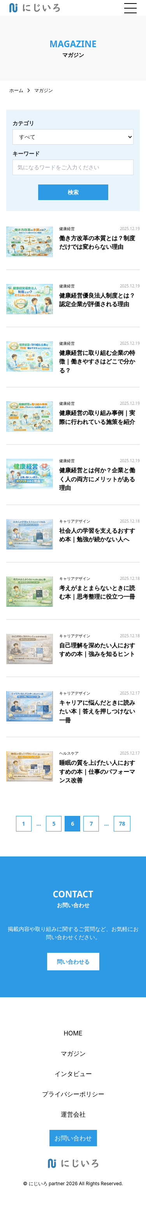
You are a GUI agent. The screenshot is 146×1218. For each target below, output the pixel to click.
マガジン (73, 1053)
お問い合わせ (73, 1138)
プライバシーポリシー (73, 1094)
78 (122, 823)
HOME (72, 1033)
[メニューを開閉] (130, 7)
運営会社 (73, 1114)
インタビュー (73, 1074)
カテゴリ (23, 123)
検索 (73, 192)
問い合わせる (73, 961)
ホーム (16, 90)
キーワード (26, 153)
